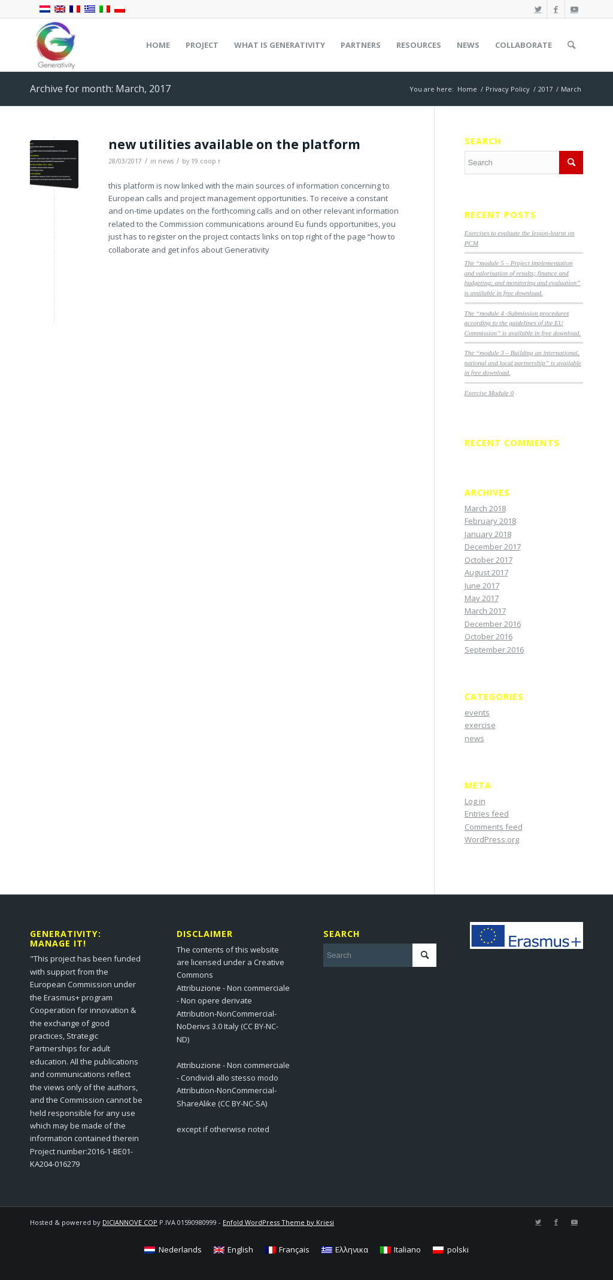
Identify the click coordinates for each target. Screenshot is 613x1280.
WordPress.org (492, 839)
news (166, 161)
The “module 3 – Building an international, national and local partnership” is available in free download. (523, 362)
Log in (475, 801)
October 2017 (488, 559)
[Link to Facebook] (556, 9)
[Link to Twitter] (538, 9)
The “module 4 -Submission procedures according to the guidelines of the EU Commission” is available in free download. (523, 323)
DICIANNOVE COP (129, 1222)
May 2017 (482, 598)
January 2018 (488, 534)
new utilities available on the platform (234, 144)
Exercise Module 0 (489, 392)
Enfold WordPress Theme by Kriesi (278, 1222)
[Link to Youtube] (574, 9)
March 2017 (485, 610)
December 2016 (493, 623)
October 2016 (488, 636)
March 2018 (485, 508)
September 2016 (494, 649)
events (477, 712)
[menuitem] (158, 45)
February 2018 (490, 520)
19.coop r (206, 161)
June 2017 (482, 585)
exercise (480, 725)
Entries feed (487, 813)
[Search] (571, 45)
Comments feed (494, 826)
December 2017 (493, 546)
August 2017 (486, 572)
